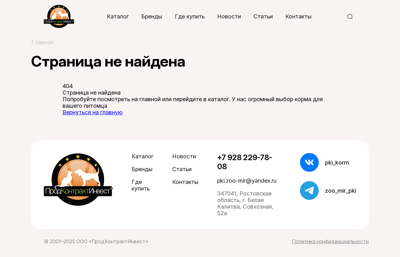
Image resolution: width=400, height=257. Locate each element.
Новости (229, 16)
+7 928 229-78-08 (244, 162)
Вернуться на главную (92, 112)
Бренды (151, 16)
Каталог (118, 16)
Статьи (263, 16)
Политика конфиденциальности (330, 241)
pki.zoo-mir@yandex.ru (247, 180)
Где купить (190, 16)
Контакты (298, 16)
